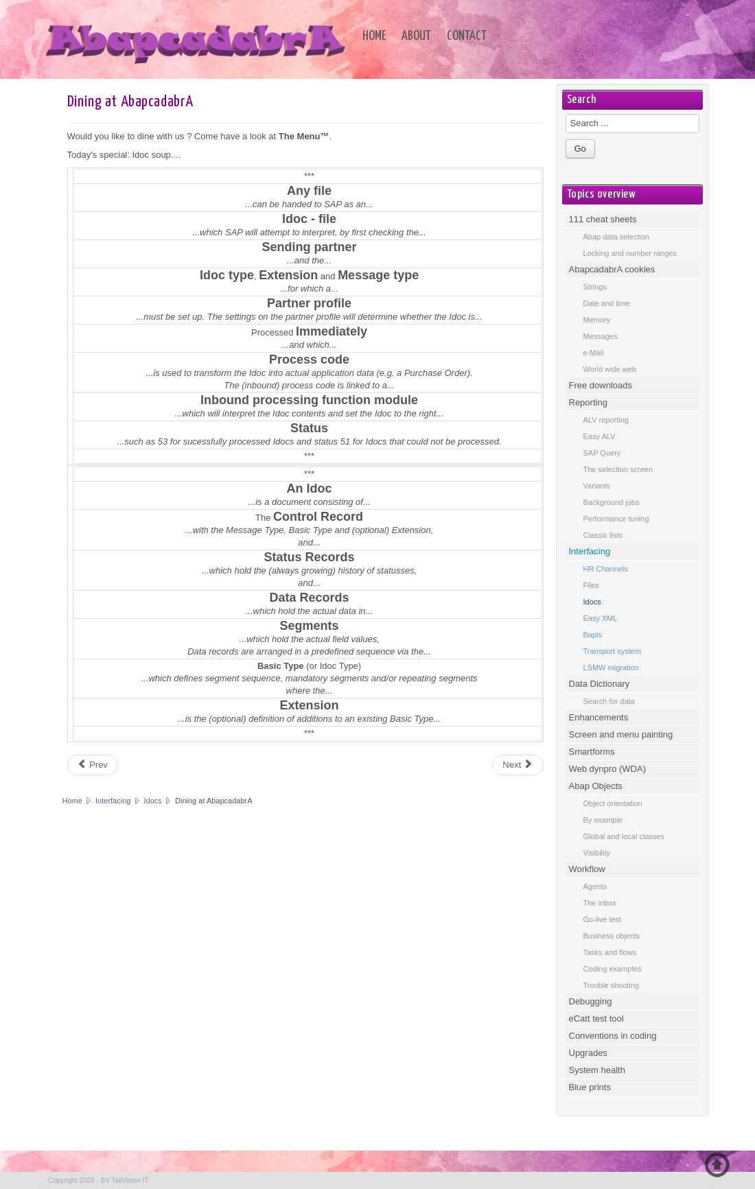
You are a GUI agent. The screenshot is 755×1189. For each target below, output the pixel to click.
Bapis (593, 635)
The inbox (599, 903)
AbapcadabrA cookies (612, 269)
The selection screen (618, 469)
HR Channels (605, 569)
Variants (597, 486)
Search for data (609, 701)
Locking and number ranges (630, 253)
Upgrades (588, 1053)
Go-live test (602, 919)
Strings (595, 287)
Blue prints (590, 1087)
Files (591, 585)
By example (603, 820)
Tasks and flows (610, 952)
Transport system (612, 651)
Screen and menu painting (621, 734)
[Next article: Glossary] (517, 765)
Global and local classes (624, 836)
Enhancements (599, 717)
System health (597, 1070)
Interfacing (113, 801)
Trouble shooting (611, 985)
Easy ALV (599, 436)
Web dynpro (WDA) (607, 769)
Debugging (590, 1001)
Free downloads (601, 385)
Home (374, 36)
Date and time (606, 303)
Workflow (587, 869)
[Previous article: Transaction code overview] (92, 765)
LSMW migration (611, 667)
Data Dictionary (599, 684)
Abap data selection (616, 237)
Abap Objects (596, 786)
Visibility (597, 853)
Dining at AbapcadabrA (130, 102)
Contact (467, 36)
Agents (595, 886)
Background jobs (611, 502)
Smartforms (592, 751)
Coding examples (612, 969)
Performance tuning (616, 519)
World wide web (609, 369)
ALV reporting (606, 420)
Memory (597, 320)
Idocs (153, 801)
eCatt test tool (596, 1018)
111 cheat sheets (603, 219)
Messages (600, 336)
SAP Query (602, 453)
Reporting (588, 402)
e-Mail (593, 353)
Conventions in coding (613, 1036)
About (416, 36)
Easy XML (600, 618)
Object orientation (612, 803)
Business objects (611, 936)
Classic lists (603, 535)
